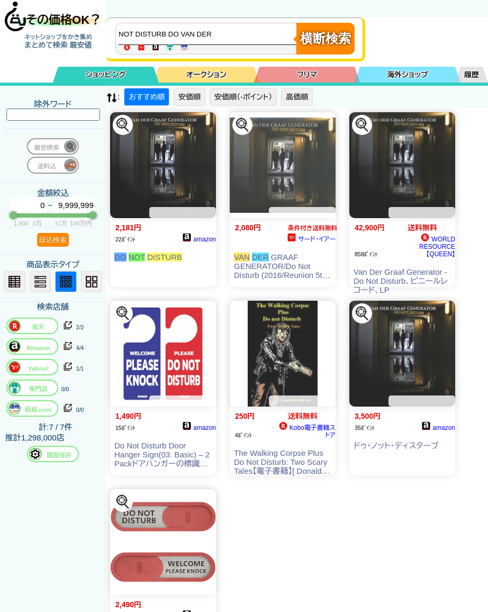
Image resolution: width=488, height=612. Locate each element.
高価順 (297, 97)
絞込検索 (53, 240)
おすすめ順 (147, 97)
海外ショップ (407, 74)
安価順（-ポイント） (243, 97)
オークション (206, 74)
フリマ (307, 74)
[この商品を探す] (123, 125)
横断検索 (325, 38)
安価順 (189, 97)
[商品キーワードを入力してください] (208, 33)
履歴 (471, 74)
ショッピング (106, 74)
